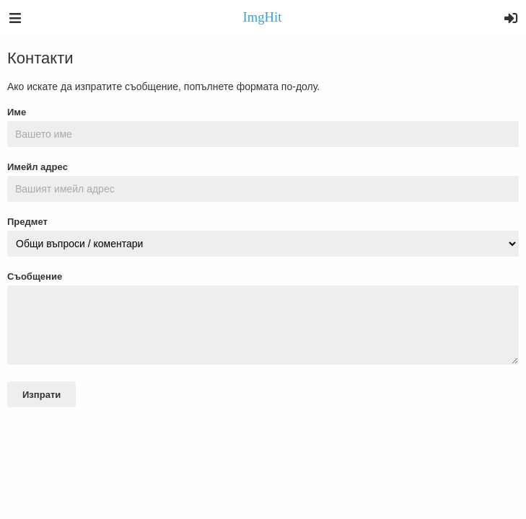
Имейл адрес (37, 166)
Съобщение (34, 276)
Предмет (27, 221)
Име (16, 112)
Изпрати (41, 394)
